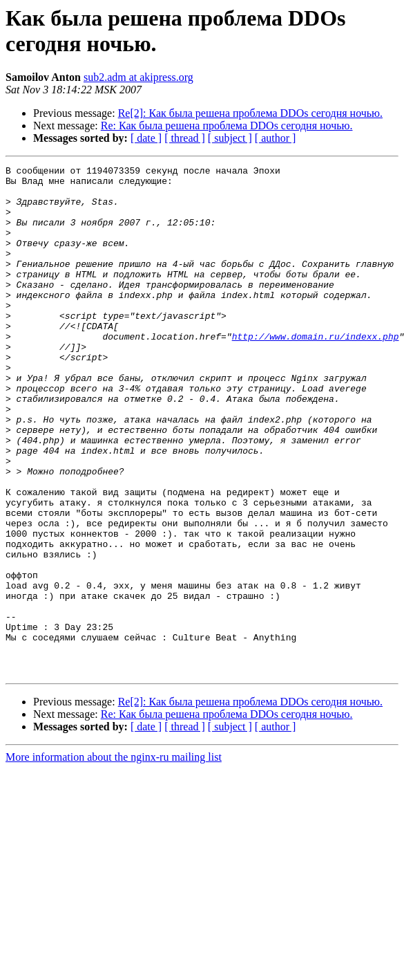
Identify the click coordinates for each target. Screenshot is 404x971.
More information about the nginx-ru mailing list (114, 858)
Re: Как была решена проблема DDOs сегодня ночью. (227, 125)
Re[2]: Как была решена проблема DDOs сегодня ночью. (250, 113)
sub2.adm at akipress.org (138, 77)
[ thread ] (184, 138)
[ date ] (146, 138)
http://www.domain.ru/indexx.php (315, 371)
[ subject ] (230, 138)
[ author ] (275, 138)
